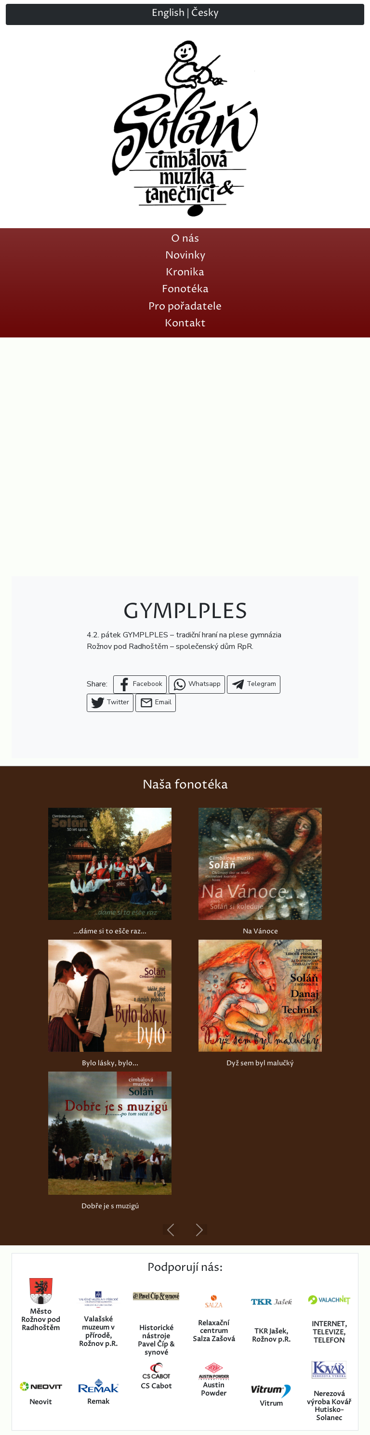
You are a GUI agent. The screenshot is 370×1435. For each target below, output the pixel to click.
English (168, 13)
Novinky (185, 255)
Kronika (185, 272)
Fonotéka (185, 289)
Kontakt (185, 323)
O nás (185, 239)
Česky (205, 13)
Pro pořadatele (185, 306)
